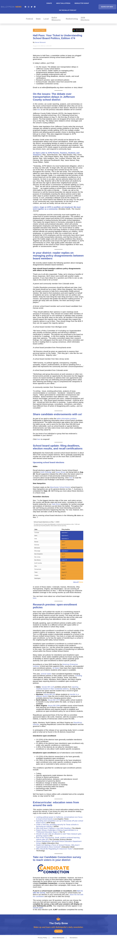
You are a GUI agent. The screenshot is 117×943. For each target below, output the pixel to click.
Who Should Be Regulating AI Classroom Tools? (54, 849)
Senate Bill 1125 (48, 687)
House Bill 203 (49, 694)
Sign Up (58, 931)
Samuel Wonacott (40, 42)
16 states (55, 668)
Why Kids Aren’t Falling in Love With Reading (53, 828)
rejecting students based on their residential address (57, 688)
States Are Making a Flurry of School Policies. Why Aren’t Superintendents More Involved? (58, 846)
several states (46, 674)
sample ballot (38, 908)
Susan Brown (60, 472)
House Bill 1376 (54, 700)
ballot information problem (66, 418)
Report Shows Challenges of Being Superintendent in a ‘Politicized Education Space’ (57, 831)
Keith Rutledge (46, 472)
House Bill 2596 (54, 705)
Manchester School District (60, 487)
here (39, 439)
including (78, 676)
